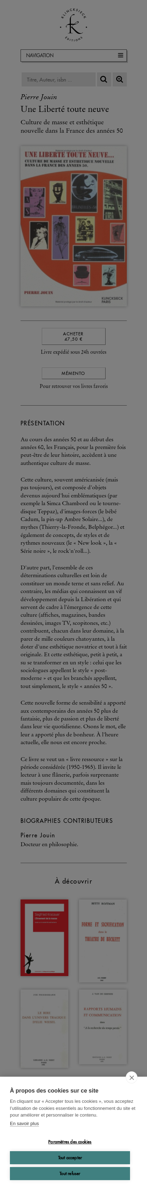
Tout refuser (70, 1173)
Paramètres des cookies (69, 1141)
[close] (131, 1077)
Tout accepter (70, 1157)
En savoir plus (24, 1123)
